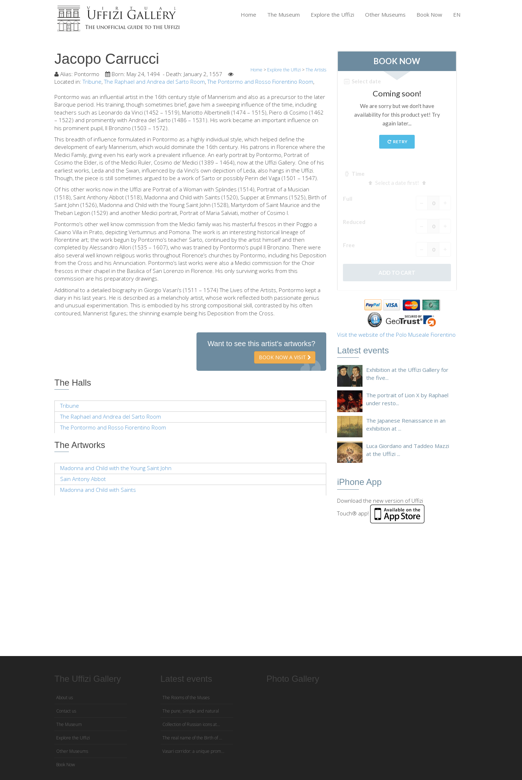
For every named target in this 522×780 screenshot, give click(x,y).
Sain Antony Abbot (83, 478)
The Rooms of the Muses (186, 697)
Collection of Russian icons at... (191, 724)
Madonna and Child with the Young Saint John (115, 468)
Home (248, 14)
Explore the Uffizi (332, 14)
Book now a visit (285, 357)
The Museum (283, 14)
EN (456, 14)
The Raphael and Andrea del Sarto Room (154, 81)
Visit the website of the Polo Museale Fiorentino (396, 334)
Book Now (429, 14)
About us (64, 697)
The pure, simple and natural (190, 711)
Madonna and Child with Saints (98, 489)
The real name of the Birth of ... (192, 738)
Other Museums (385, 14)
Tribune (92, 81)
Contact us (66, 711)
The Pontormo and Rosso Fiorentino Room (260, 81)
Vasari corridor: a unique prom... (193, 751)
